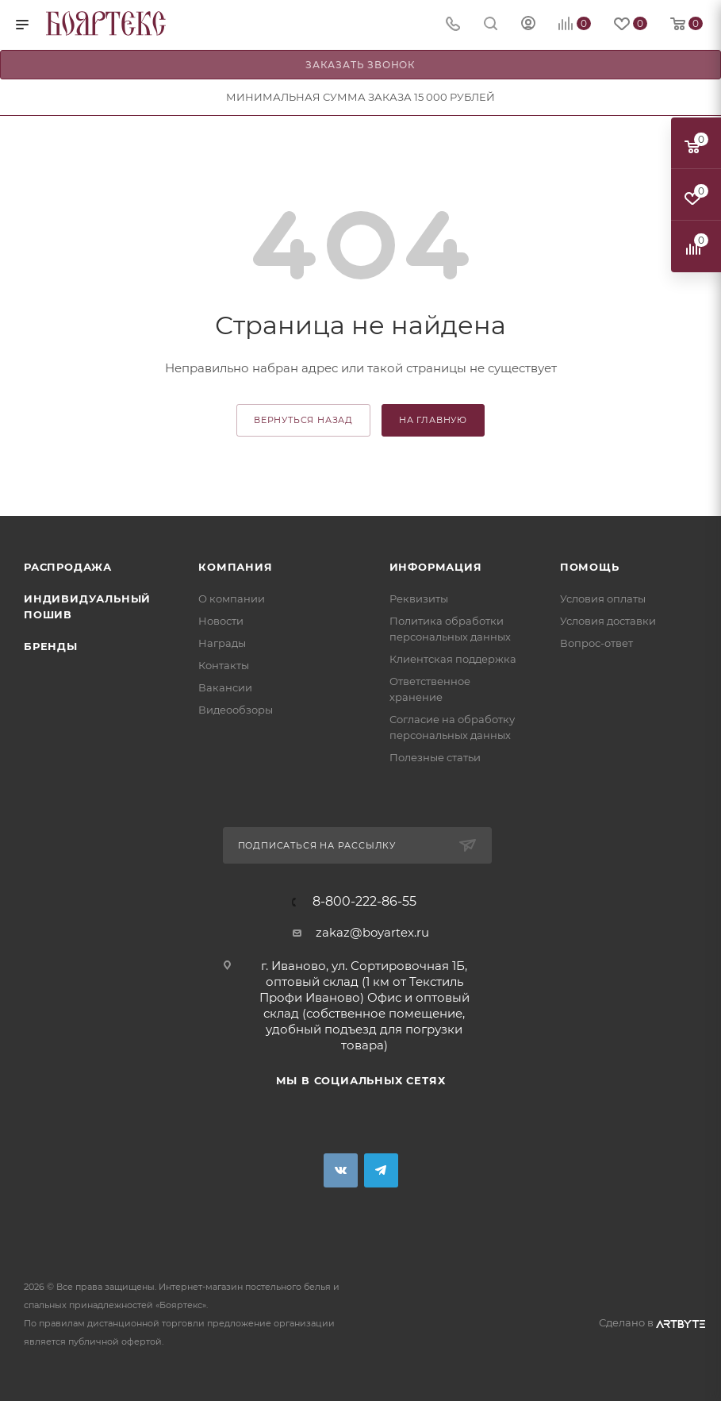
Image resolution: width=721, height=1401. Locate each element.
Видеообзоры (235, 709)
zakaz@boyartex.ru (372, 932)
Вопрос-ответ (596, 643)
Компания (235, 566)
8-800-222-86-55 (364, 901)
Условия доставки (608, 620)
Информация (435, 566)
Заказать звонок (360, 65)
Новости (221, 620)
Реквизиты (418, 598)
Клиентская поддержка (452, 658)
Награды (222, 643)
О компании (231, 598)
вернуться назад (303, 419)
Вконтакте (341, 1170)
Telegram (381, 1170)
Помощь (589, 566)
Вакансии (225, 687)
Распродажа (68, 566)
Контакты (223, 665)
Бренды (51, 646)
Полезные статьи (435, 757)
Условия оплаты (603, 598)
